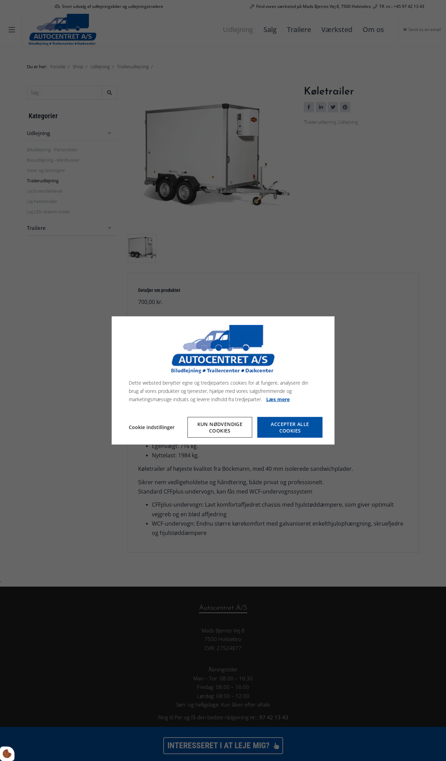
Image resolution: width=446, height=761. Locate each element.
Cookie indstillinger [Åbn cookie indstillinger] (152, 427)
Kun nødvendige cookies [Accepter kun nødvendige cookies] (220, 427)
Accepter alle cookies (290, 427)
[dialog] (223, 380)
